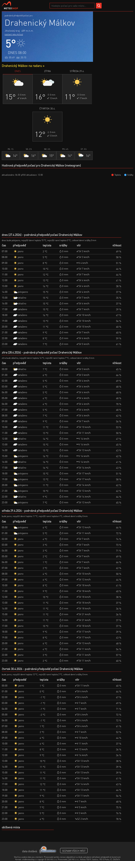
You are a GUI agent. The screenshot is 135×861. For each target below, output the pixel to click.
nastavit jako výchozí (14, 34)
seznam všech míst (74, 850)
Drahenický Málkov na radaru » (23, 66)
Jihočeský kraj (12, 30)
